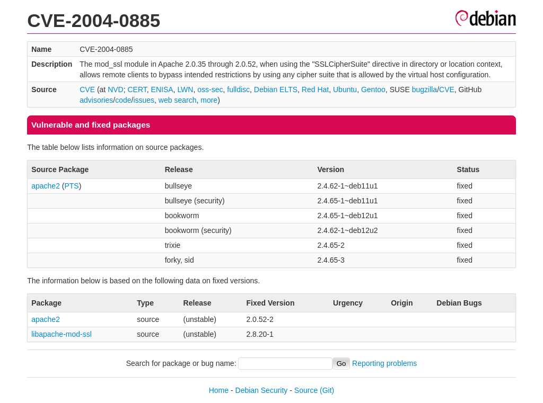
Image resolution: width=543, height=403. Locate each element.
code (123, 100)
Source (306, 390)
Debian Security (261, 390)
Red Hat (315, 89)
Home (219, 390)
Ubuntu (345, 89)
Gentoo (373, 89)
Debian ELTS (275, 89)
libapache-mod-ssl (61, 334)
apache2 (45, 186)
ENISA (162, 89)
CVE (87, 89)
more (208, 100)
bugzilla (424, 89)
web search (178, 100)
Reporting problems (384, 363)
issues (143, 100)
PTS (71, 186)
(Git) (327, 390)
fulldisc (238, 89)
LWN (185, 89)
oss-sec (210, 89)
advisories (96, 100)
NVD (116, 89)
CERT (136, 89)
